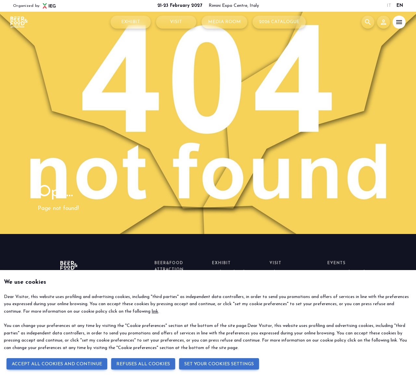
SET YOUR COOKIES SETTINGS (219, 364)
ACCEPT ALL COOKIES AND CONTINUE (57, 364)
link (155, 311)
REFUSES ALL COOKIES (143, 364)
